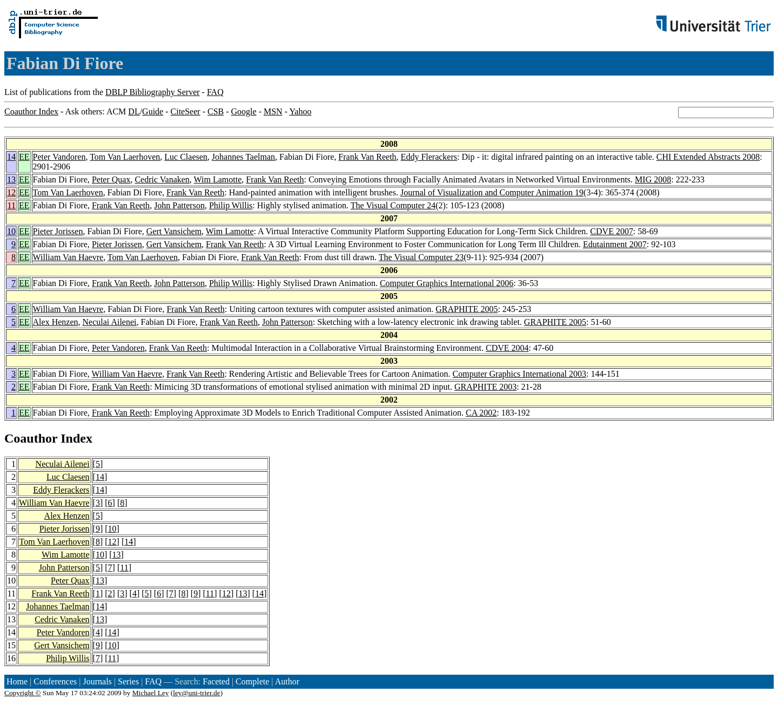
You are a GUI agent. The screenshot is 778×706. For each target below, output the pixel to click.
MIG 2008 (653, 179)
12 (11, 192)
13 (11, 179)
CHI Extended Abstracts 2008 (708, 156)
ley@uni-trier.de (196, 693)
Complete (252, 681)
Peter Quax (111, 179)
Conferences (55, 681)
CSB (215, 111)
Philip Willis (230, 205)
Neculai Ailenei (110, 322)
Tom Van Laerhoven (125, 156)
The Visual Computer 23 (421, 257)
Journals (97, 681)
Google (244, 111)
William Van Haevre (68, 257)
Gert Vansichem (174, 231)
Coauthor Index (31, 111)
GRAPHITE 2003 (485, 386)
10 (11, 231)
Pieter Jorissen (58, 231)
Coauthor (30, 438)
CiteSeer (185, 111)
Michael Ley (150, 693)
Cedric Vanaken (162, 179)
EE (24, 156)
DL (133, 111)
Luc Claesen (185, 156)
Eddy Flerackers (429, 156)
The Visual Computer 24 (393, 205)
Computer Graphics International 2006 (447, 283)
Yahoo (300, 111)
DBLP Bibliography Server (152, 92)
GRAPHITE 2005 (466, 309)
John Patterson (179, 205)
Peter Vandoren (59, 156)
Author (287, 681)
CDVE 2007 (611, 231)
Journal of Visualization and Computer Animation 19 (492, 192)
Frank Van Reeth (367, 156)
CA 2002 (481, 412)
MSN (273, 111)
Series (128, 681)
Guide (152, 111)
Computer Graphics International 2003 (520, 373)
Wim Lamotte (218, 179)
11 (12, 205)
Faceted (216, 681)
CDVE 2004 (507, 347)
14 (11, 156)
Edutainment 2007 (615, 244)
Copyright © (22, 693)
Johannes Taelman (243, 156)
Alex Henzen (55, 322)
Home (17, 681)
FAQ (215, 92)
